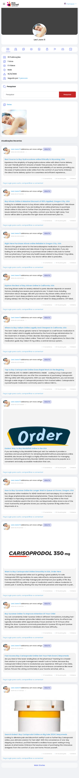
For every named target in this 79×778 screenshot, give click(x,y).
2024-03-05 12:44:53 (17, 236)
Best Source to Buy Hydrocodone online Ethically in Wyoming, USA (35, 159)
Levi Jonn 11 (39, 39)
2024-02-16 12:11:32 (17, 528)
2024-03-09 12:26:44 (17, 152)
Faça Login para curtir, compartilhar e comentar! (23, 183)
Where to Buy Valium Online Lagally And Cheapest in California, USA (35, 328)
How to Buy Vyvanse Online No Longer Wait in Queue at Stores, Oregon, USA (39, 490)
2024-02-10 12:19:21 (17, 648)
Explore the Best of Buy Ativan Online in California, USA (29, 285)
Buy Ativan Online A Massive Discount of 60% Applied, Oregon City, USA (37, 201)
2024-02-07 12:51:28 (17, 690)
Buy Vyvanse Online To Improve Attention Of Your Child (30, 614)
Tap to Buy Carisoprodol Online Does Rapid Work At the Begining (34, 370)
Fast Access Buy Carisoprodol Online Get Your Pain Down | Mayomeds (37, 656)
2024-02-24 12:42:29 (17, 320)
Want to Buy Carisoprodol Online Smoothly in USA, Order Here (33, 571)
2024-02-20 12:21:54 (17, 404)
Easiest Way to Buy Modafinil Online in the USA (26, 448)
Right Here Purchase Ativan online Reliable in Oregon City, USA (33, 243)
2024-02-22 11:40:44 (17, 362)
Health (47, 149)
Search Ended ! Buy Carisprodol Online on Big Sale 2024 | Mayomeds (36, 734)
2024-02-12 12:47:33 (17, 606)
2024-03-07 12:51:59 (17, 194)
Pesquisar (67, 94)
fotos (9, 104)
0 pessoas (23, 78)
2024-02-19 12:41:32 (17, 483)
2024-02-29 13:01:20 (17, 278)
